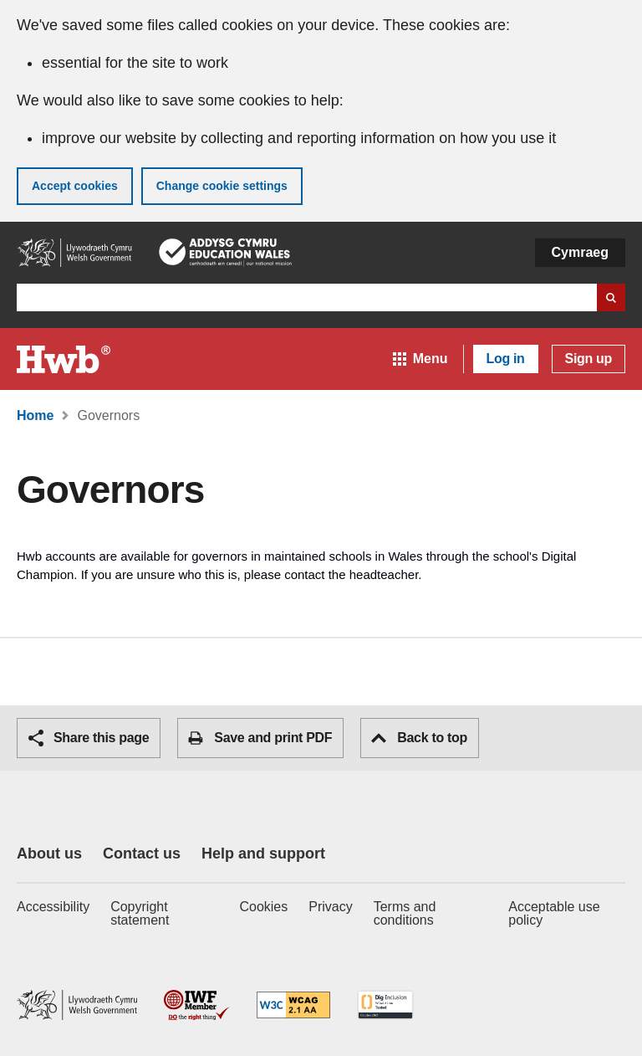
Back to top (419, 737)
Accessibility (53, 907)
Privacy (330, 907)
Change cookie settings (222, 185)
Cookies (263, 907)
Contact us (142, 853)
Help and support (263, 853)
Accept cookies (75, 185)
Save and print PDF (260, 738)
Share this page (88, 738)
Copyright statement (139, 913)
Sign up (588, 358)
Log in (506, 358)
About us (49, 853)
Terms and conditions (405, 913)
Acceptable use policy (553, 913)
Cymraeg (580, 252)
